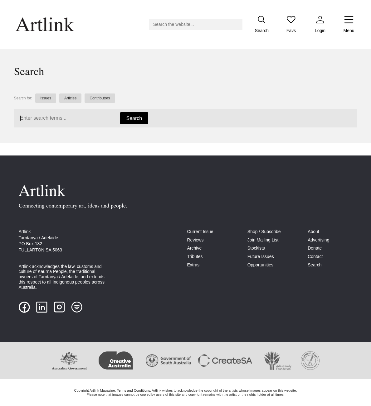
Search (134, 118)
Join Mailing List (263, 239)
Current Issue (200, 231)
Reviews (195, 239)
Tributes (195, 256)
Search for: (23, 98)
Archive (194, 248)
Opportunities (260, 264)
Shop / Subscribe (264, 231)
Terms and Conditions (133, 390)
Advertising (318, 239)
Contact (315, 256)
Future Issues (260, 256)
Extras (193, 264)
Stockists (256, 248)
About (313, 231)
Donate (315, 248)
